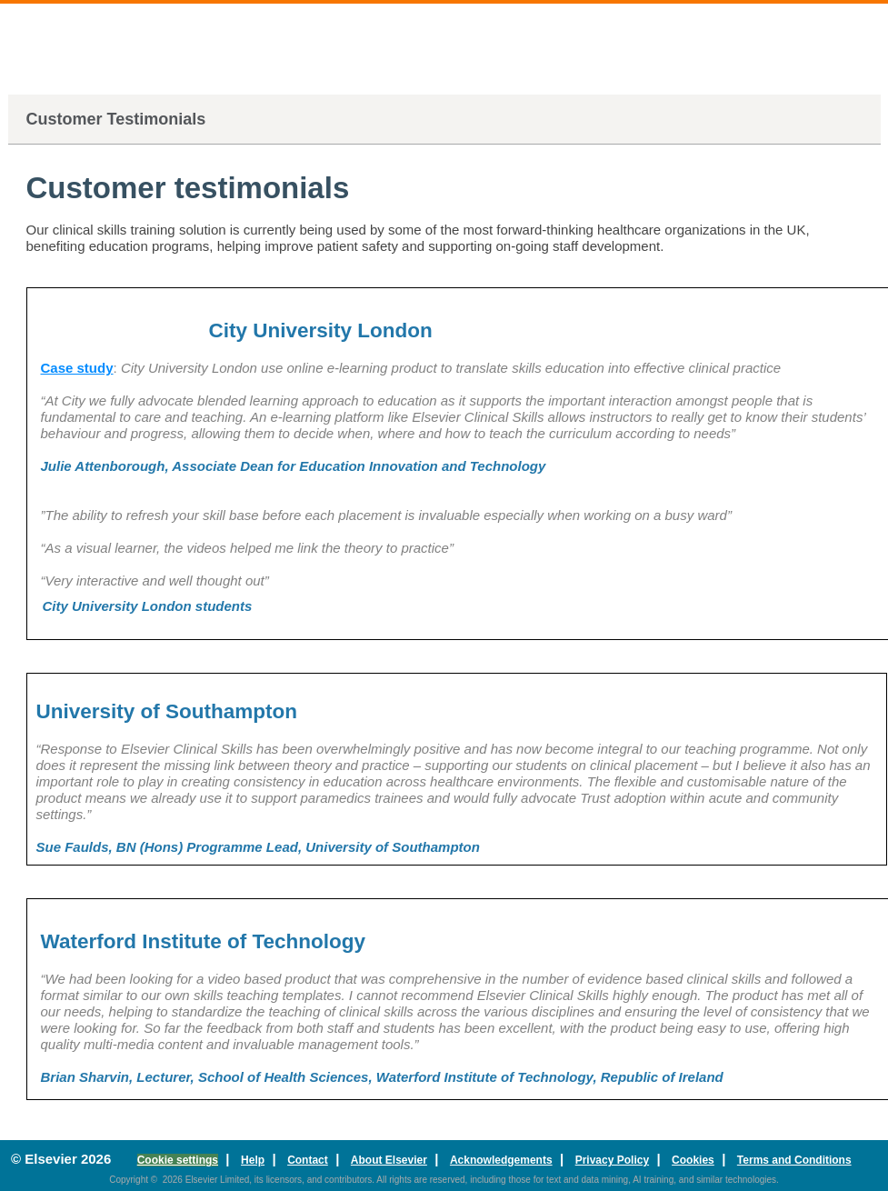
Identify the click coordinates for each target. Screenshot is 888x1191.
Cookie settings (177, 1160)
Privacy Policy (612, 1160)
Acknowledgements (501, 1160)
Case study (77, 367)
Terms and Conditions (794, 1160)
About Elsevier (389, 1160)
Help (252, 1160)
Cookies (693, 1160)
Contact (307, 1160)
